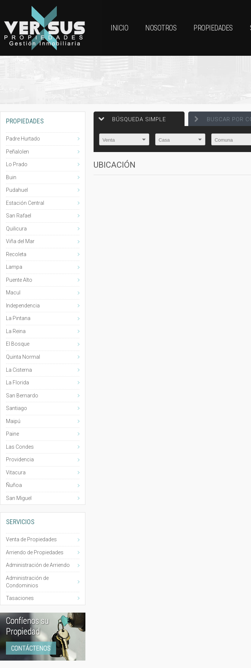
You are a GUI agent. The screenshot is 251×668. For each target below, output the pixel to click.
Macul (13, 293)
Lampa (14, 267)
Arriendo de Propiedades (34, 552)
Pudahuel (17, 190)
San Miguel (19, 498)
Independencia (23, 306)
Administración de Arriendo (38, 565)
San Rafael (18, 216)
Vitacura (16, 472)
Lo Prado (16, 164)
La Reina (16, 331)
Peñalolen (17, 152)
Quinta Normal (23, 357)
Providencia (20, 459)
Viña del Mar (20, 241)
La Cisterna (19, 370)
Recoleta (16, 254)
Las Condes (20, 447)
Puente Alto (19, 280)
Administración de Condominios (27, 581)
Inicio (119, 27)
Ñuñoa (14, 485)
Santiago (16, 408)
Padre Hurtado (23, 139)
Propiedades (213, 27)
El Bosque (17, 344)
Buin (11, 177)
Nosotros (160, 27)
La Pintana (18, 318)
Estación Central (25, 203)
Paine (12, 434)
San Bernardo (22, 395)
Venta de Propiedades (31, 539)
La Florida (17, 382)
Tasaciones (20, 598)
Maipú (13, 421)
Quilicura (16, 229)
